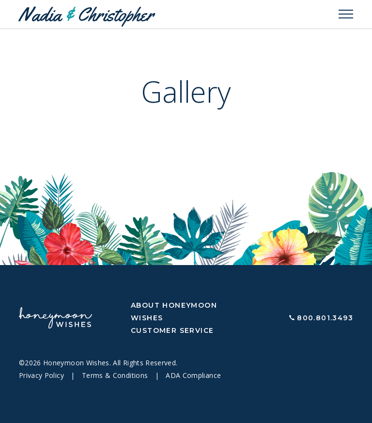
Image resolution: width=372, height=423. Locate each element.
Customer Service (172, 330)
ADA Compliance (193, 375)
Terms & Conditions (116, 375)
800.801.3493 (325, 317)
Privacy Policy (42, 375)
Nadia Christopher (86, 14)
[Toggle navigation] (346, 14)
